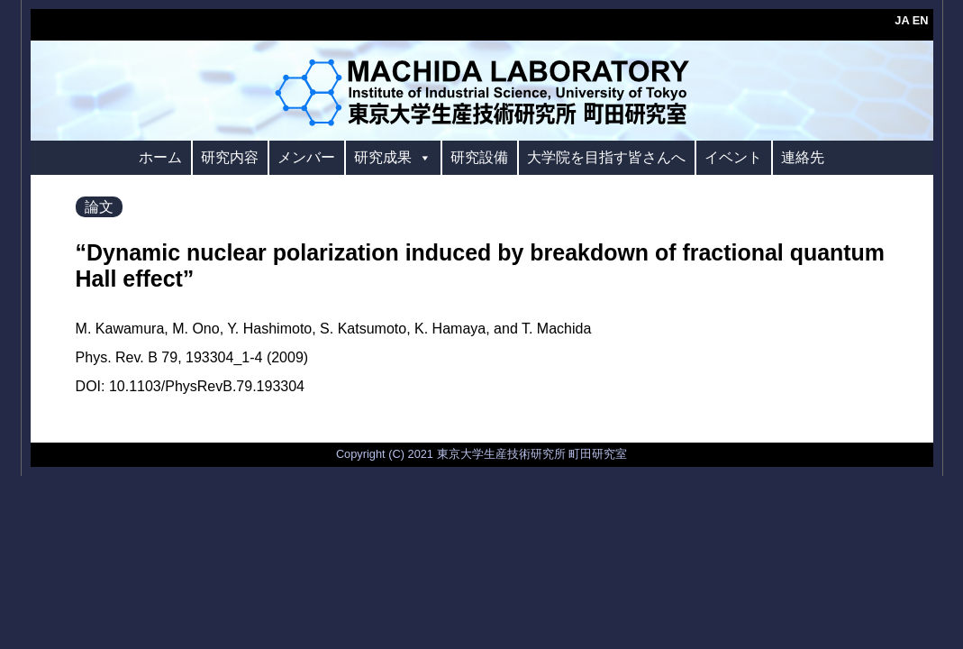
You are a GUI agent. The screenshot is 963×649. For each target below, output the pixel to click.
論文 (99, 207)
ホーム (160, 157)
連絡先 (802, 157)
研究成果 (393, 157)
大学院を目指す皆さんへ (606, 157)
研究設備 (479, 157)
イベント (733, 157)
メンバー (306, 157)
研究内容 (230, 157)
